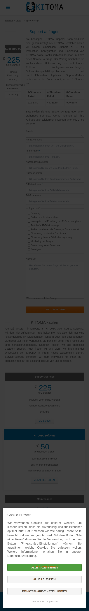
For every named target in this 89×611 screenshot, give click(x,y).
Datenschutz (37, 601)
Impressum (52, 601)
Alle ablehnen (44, 579)
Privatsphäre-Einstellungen (44, 591)
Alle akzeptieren (44, 567)
